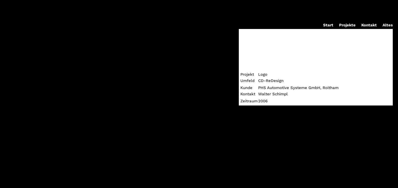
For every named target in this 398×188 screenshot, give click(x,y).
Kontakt (369, 25)
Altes (388, 25)
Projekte (347, 25)
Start (328, 25)
